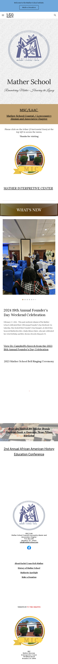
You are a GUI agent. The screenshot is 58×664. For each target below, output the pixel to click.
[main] (29, 82)
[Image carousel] (29, 259)
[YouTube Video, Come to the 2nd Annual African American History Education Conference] (29, 476)
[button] (3, 15)
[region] (29, 6)
